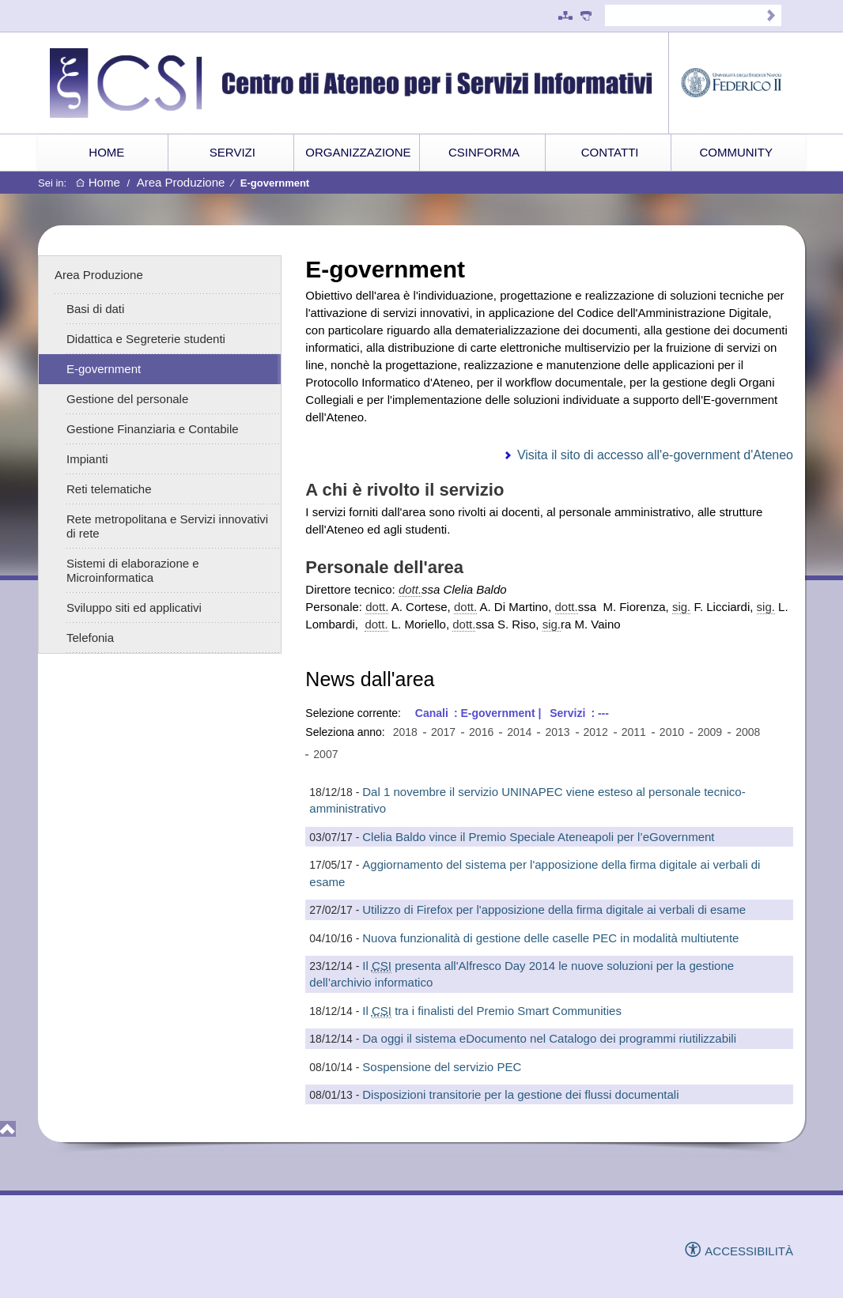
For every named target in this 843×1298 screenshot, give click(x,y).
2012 (596, 732)
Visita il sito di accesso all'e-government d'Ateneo (655, 455)
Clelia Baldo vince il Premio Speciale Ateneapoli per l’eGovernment (538, 836)
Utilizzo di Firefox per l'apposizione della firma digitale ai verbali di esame (554, 909)
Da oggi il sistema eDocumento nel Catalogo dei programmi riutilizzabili (549, 1038)
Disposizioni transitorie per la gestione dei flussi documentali (520, 1094)
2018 (405, 732)
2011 (634, 732)
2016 (481, 732)
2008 (747, 732)
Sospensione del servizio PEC (441, 1066)
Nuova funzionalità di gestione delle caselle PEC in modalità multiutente (550, 938)
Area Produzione (181, 182)
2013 (557, 732)
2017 (443, 732)
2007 (325, 754)
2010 (672, 732)
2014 (519, 732)
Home (98, 183)
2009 (709, 732)
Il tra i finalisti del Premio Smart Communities (492, 1011)
